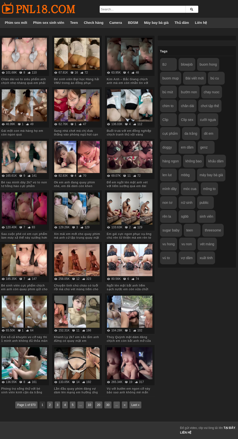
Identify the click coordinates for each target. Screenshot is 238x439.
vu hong (169, 244)
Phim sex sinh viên (48, 23)
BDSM (133, 23)
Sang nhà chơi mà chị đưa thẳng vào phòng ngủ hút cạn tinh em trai (76, 134)
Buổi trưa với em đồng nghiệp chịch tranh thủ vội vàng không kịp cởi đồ (129, 134)
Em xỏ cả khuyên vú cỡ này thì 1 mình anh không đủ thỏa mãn (24, 339)
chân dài (187, 106)
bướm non (189, 92)
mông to (209, 189)
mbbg (185, 175)
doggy (167, 147)
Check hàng (93, 23)
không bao (193, 161)
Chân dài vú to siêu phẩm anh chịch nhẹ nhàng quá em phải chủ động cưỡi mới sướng (23, 82)
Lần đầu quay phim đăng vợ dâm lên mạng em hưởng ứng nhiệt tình (76, 392)
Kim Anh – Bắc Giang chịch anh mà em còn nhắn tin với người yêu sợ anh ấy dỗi (127, 82)
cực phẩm (170, 133)
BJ (164, 64)
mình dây (170, 189)
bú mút (168, 92)
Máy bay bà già (156, 23)
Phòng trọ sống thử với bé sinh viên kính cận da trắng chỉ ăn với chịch (21, 392)
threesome (213, 230)
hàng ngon (171, 161)
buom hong (208, 64)
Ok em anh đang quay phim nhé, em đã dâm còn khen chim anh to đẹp (74, 186)
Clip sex (187, 120)
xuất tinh (206, 258)
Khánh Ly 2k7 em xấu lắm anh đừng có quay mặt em (76, 339)
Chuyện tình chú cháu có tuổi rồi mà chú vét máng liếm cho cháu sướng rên (76, 289)
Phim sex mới (16, 23)
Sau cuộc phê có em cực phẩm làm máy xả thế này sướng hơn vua (24, 237)
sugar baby (171, 230)
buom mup (171, 78)
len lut (167, 175)
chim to (168, 106)
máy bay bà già (211, 175)
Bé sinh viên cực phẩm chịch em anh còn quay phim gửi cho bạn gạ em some (24, 289)
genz (204, 147)
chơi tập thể (210, 106)
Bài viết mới (194, 78)
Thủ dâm (181, 23)
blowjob (187, 64)
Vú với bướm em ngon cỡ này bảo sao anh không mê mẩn (128, 390)
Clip (165, 120)
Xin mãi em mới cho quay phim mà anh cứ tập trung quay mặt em (77, 237)
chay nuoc (212, 92)
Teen (74, 23)
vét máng (207, 244)
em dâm (187, 147)
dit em (208, 133)
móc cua (189, 189)
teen (189, 230)
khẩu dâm (216, 161)
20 (98, 405)
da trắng (190, 133)
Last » (135, 405)
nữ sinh (186, 203)
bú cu (214, 78)
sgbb (184, 216)
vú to (166, 258)
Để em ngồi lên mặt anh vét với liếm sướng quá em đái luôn (127, 186)
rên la (167, 216)
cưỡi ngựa (208, 120)
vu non (187, 244)
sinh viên (206, 216)
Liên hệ (201, 23)
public (204, 203)
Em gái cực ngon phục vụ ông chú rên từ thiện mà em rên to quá (129, 237)
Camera (115, 23)
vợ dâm (187, 258)
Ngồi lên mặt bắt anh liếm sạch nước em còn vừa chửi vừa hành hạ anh (127, 289)
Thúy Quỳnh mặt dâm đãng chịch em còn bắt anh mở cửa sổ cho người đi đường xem (129, 340)
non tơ (167, 203)
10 (89, 405)
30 (108, 405)
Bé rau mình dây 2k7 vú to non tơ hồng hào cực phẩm (24, 184)
